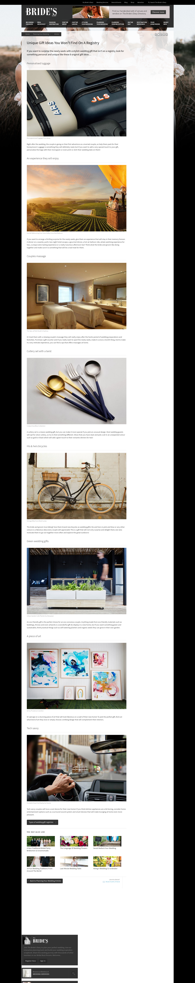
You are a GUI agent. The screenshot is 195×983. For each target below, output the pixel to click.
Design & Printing (57, 916)
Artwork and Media (108, 916)
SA (131, 168)
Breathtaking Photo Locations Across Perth (47, 863)
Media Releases (82, 913)
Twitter (156, 926)
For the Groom (75, 23)
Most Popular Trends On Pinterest (89, 863)
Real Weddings (41, 23)
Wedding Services (102, 2)
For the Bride (65, 23)
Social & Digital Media (59, 919)
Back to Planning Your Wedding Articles (45, 837)
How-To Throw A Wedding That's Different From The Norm (49, 874)
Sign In (148, 108)
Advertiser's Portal (108, 919)
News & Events (116, 2)
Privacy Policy (131, 913)
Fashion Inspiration (54, 23)
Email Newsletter (160, 938)
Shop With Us (106, 913)
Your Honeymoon (155, 23)
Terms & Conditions (133, 916)
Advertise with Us (33, 919)
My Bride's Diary (88, 2)
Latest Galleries (82, 919)
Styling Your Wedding (87, 23)
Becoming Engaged (30, 23)
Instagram (157, 922)
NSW (131, 163)
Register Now (136, 108)
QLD (145, 166)
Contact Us (30, 916)
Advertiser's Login (58, 913)
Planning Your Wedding (102, 23)
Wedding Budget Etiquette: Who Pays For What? (151, 870)
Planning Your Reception (118, 23)
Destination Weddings (142, 23)
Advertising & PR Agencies (86, 921)
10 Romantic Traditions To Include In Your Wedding (92, 868)
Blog (125, 2)
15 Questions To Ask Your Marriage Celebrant (93, 879)
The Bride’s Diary (41, 12)
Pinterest (157, 930)
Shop (132, 2)
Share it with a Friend (105, 838)
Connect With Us (157, 910)
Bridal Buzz (158, 913)
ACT (131, 166)
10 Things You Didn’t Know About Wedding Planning (151, 880)
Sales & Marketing (58, 921)
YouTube (157, 934)
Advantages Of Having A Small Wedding (91, 873)
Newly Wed (166, 23)
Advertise (140, 2)
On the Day (130, 23)
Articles (58, 34)
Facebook (157, 917)
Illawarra (146, 163)
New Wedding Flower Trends (41, 867)
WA (145, 168)
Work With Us (31, 921)
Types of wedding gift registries (43, 778)
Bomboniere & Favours (39, 879)
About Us (29, 913)
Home (28, 34)
